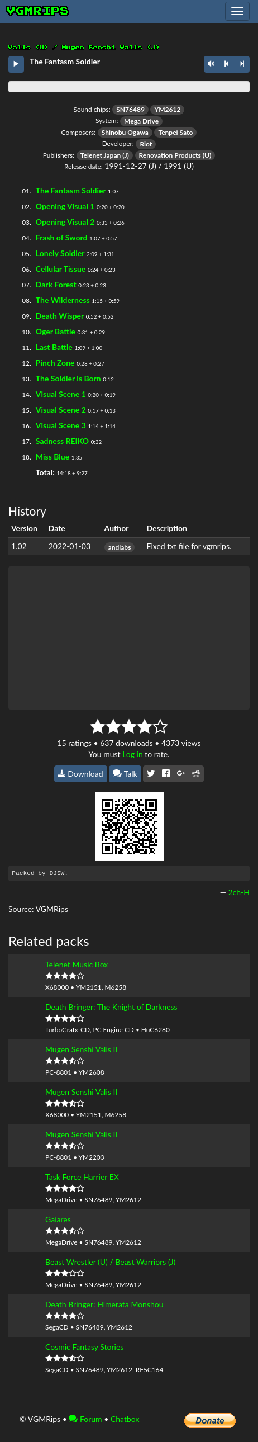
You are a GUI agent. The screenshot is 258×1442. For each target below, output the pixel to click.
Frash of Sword (62, 237)
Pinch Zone (55, 362)
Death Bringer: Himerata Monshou (104, 1304)
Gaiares (58, 1219)
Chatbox (125, 1419)
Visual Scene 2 (61, 409)
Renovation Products (170, 155)
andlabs (119, 547)
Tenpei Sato (175, 132)
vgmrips (38, 11)
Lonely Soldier (60, 253)
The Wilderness (63, 300)
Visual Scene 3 (61, 425)
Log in (132, 754)
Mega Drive (141, 121)
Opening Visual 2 (65, 221)
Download (80, 773)
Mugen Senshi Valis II (81, 1049)
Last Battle (54, 347)
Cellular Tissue (61, 268)
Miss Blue (52, 456)
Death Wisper (60, 315)
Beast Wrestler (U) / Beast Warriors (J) (110, 1261)
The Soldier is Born (68, 378)
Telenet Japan (100, 155)
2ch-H (239, 892)
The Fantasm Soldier (71, 190)
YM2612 (167, 109)
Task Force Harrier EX (82, 1176)
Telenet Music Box (76, 964)
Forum (85, 1419)
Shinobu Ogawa (125, 132)
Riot (146, 144)
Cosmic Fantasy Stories (84, 1346)
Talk (125, 773)
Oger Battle (55, 331)
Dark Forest (56, 284)
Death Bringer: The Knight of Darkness (111, 1006)
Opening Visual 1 (65, 206)
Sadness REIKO (62, 441)
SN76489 (130, 109)
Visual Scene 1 (61, 394)
